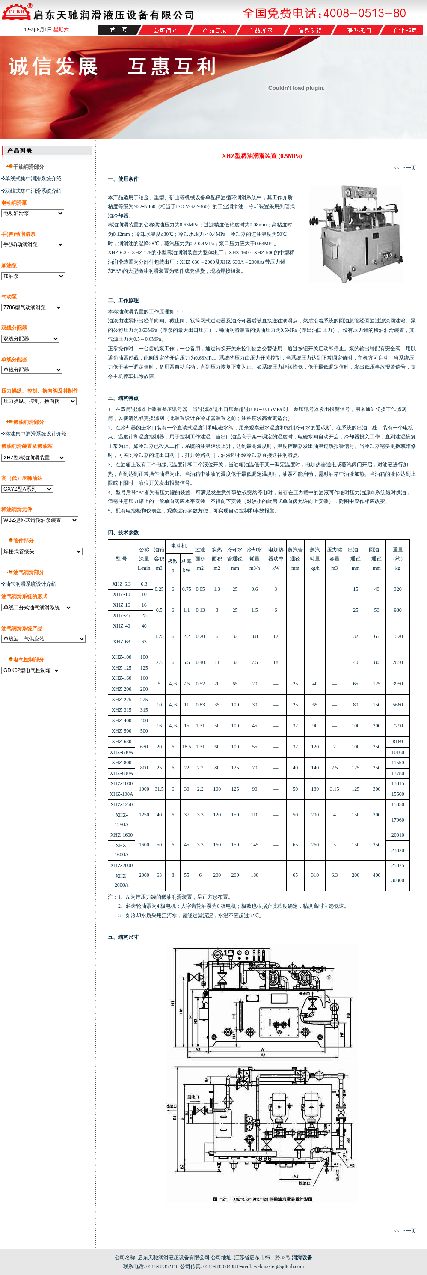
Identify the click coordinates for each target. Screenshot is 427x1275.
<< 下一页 (405, 168)
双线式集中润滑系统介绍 (31, 191)
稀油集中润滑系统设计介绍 (36, 434)
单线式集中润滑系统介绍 (33, 179)
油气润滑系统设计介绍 (30, 584)
